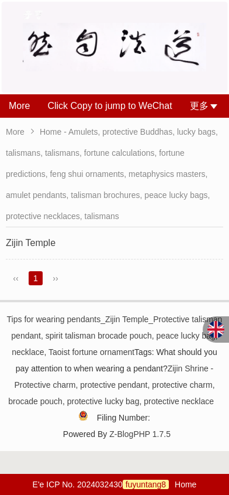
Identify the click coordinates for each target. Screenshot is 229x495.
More (19, 106)
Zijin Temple (30, 243)
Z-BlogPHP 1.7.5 (140, 434)
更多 (203, 106)
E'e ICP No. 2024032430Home (115, 484)
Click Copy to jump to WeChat (109, 106)
